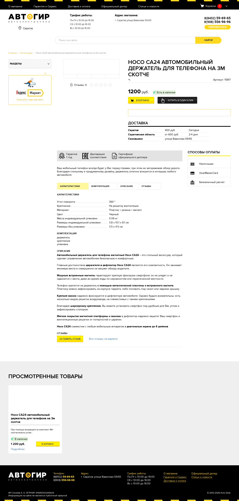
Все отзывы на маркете (103, 338)
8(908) (217, 22)
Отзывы (146, 186)
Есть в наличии (166, 92)
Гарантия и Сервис (45, 6)
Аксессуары (26, 53)
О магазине (15, 6)
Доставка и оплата (79, 6)
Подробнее (18, 449)
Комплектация (100, 186)
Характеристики (70, 186)
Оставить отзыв (70, 338)
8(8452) (217, 18)
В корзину (142, 100)
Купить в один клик (180, 100)
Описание (126, 186)
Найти (208, 40)
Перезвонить (217, 27)
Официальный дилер (114, 6)
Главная (12, 53)
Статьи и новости (148, 6)
